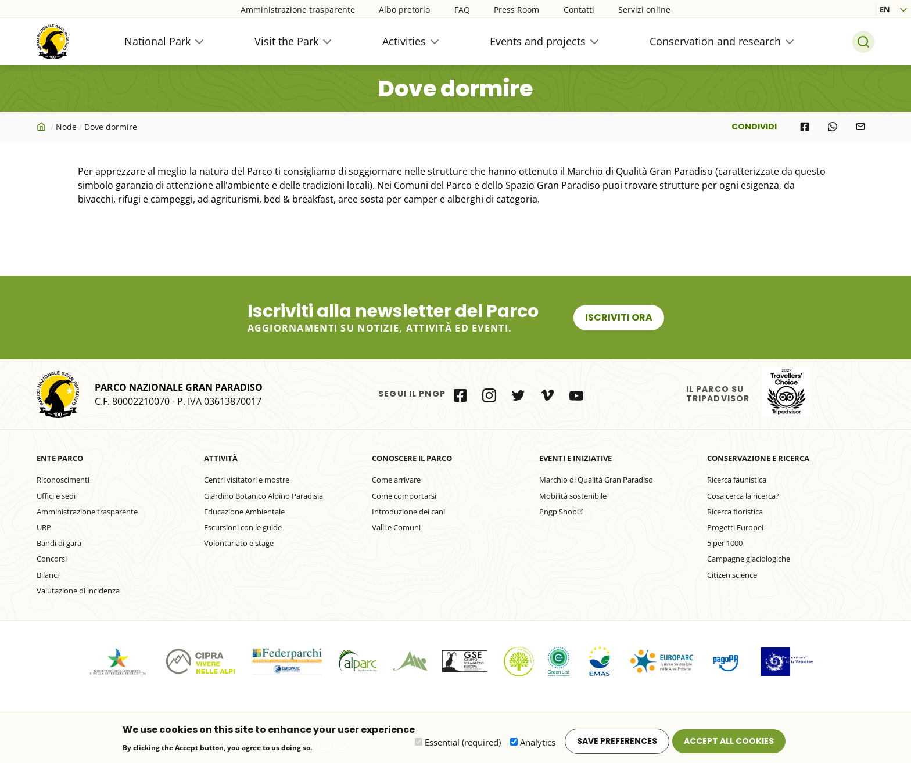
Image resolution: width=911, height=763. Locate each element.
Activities (404, 41)
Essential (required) (463, 745)
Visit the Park (286, 41)
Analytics (537, 745)
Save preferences (617, 744)
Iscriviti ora (618, 317)
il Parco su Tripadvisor (786, 391)
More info (330, 751)
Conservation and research (715, 41)
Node (66, 126)
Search (863, 42)
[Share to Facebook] (804, 126)
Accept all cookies (729, 744)
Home (42, 126)
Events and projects (538, 41)
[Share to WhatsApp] (832, 126)
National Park (157, 41)
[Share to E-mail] (860, 126)
